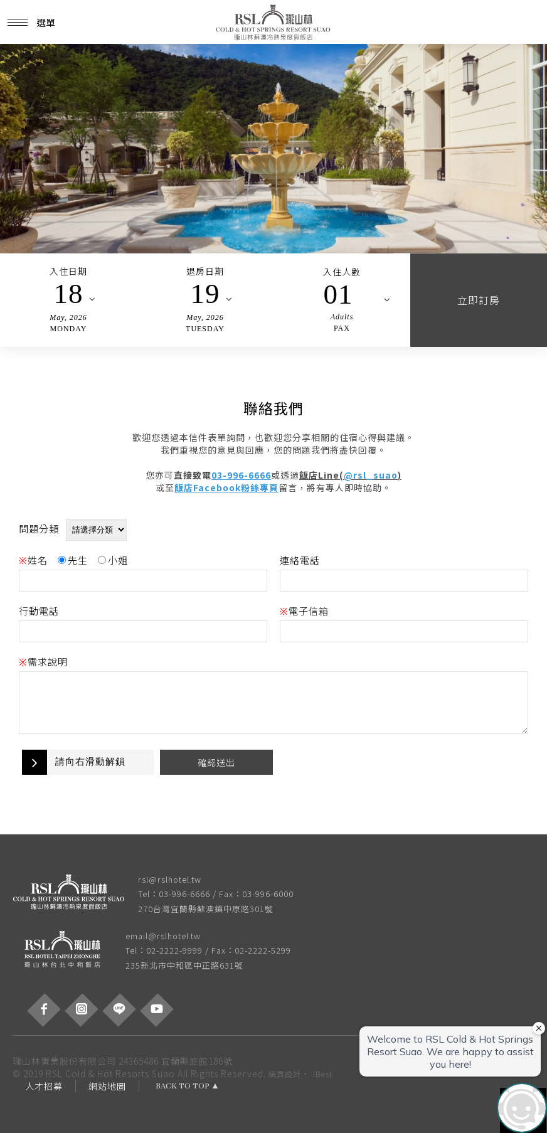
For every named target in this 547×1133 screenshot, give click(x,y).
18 (68, 293)
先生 (73, 559)
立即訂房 (478, 299)
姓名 (33, 559)
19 (205, 293)
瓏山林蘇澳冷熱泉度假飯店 (273, 22)
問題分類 (39, 528)
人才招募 (44, 1086)
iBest (322, 1073)
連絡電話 (300, 559)
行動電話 (39, 610)
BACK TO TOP (183, 1086)
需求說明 (43, 661)
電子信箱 (304, 610)
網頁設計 (284, 1073)
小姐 (113, 559)
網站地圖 (107, 1086)
